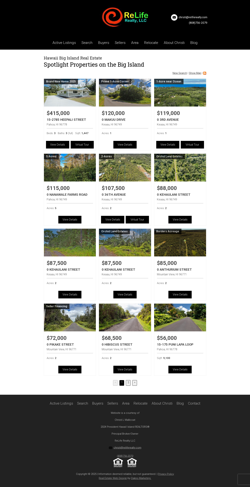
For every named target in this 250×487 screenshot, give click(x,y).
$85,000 (167, 263)
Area (135, 43)
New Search (180, 73)
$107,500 (113, 188)
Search (87, 43)
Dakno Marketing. (141, 478)
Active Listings (64, 43)
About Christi (174, 43)
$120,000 (113, 113)
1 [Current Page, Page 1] (122, 382)
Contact (125, 56)
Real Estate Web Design (113, 478)
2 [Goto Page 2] (128, 382)
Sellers (120, 43)
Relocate (151, 43)
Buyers (103, 43)
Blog (194, 43)
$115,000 (58, 188)
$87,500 (57, 263)
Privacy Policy (166, 474)
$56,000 (167, 338)
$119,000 (168, 113)
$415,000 (58, 113)
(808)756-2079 (198, 22)
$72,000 (57, 338)
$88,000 (167, 188)
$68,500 (112, 338)
